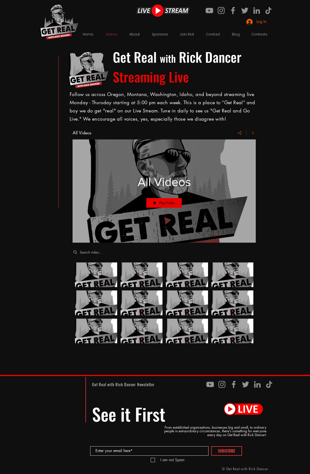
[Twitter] (244, 10)
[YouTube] (209, 10)
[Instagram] (221, 10)
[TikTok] (268, 10)
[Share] (239, 133)
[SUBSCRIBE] (226, 451)
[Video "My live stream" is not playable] (141, 303)
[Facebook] (233, 10)
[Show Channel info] (251, 133)
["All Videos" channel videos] (164, 304)
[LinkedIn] (256, 10)
